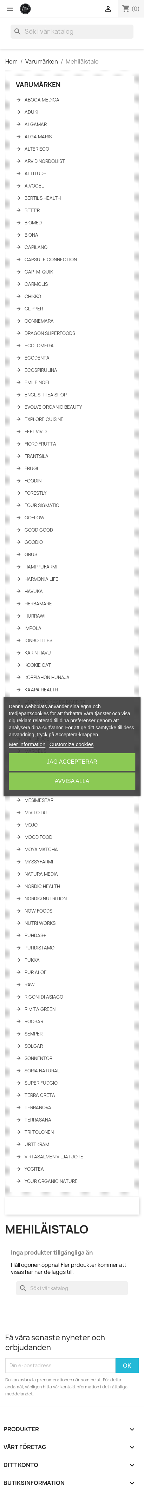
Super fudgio (41, 1083)
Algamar (36, 124)
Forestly (36, 493)
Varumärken (38, 84)
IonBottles (38, 640)
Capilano (36, 247)
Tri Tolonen (39, 1132)
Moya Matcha (41, 849)
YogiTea (34, 1169)
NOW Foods (38, 911)
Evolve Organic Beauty (53, 407)
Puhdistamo (39, 948)
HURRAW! (35, 616)
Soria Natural (42, 1070)
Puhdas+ (35, 935)
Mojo (31, 825)
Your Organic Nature (51, 1181)
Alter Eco (37, 149)
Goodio (34, 542)
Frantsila (36, 456)
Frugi (31, 468)
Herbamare (38, 603)
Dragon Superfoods (50, 333)
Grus (31, 554)
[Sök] (72, 32)
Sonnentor (38, 1058)
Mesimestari (39, 800)
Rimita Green (40, 1009)
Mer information (27, 744)
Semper (33, 1034)
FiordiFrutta (40, 444)
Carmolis (36, 284)
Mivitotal (36, 812)
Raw (30, 984)
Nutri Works (40, 923)
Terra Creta (40, 1095)
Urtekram (37, 1144)
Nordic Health (42, 886)
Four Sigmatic (42, 505)
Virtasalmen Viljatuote (54, 1156)
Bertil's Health (43, 198)
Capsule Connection (51, 259)
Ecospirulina (41, 370)
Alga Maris (38, 136)
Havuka (34, 591)
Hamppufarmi (41, 567)
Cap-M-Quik (39, 272)
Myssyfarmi (39, 862)
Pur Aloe (36, 972)
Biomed (33, 222)
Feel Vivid (36, 431)
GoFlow (35, 517)
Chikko (33, 296)
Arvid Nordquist (45, 161)
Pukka (32, 960)
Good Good (39, 530)
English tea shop (46, 395)
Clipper (34, 308)
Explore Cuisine (44, 419)
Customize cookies (72, 744)
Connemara (39, 321)
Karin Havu (38, 653)
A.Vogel (34, 186)
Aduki (31, 112)
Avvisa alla (72, 781)
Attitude (35, 173)
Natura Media (41, 874)
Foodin (33, 481)
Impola (33, 628)
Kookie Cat (38, 665)
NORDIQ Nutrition (46, 898)
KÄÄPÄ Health (41, 689)
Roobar (34, 1021)
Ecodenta (37, 358)
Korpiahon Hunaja (47, 677)
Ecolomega (39, 345)
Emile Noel (38, 382)
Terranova (38, 1107)
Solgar (34, 1046)
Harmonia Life (41, 579)
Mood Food (38, 837)
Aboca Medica (42, 100)
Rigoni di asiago (44, 997)
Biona (31, 235)
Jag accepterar (72, 762)
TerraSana (38, 1120)
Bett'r (32, 210)
